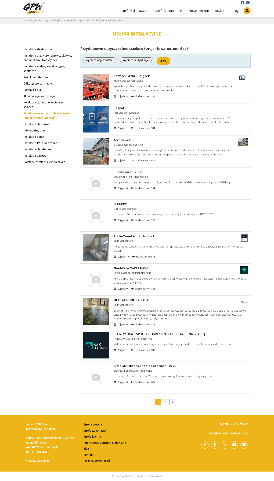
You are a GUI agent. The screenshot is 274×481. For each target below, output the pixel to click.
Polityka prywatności (96, 460)
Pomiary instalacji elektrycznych (44, 162)
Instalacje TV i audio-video (40, 143)
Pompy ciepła (32, 90)
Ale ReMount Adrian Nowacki (134, 236)
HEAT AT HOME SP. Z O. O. (132, 300)
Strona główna (92, 424)
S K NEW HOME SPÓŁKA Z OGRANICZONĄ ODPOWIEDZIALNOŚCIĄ (159, 334)
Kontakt (88, 454)
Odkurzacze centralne (37, 83)
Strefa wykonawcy (133, 11)
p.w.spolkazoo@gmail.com (228, 433)
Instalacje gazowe (34, 155)
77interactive (155, 476)
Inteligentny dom (34, 130)
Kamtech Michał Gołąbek (132, 76)
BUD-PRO (120, 204)
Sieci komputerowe (35, 77)
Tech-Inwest (123, 140)
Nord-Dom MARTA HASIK (131, 268)
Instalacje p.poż (33, 136)
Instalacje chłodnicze (37, 149)
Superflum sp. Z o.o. (128, 172)
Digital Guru (126, 476)
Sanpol (119, 108)
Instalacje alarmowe (36, 124)
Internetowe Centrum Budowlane (203, 11)
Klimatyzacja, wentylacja (39, 96)
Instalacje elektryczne (37, 49)
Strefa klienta (164, 11)
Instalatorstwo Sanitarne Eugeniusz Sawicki (145, 366)
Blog (235, 11)
